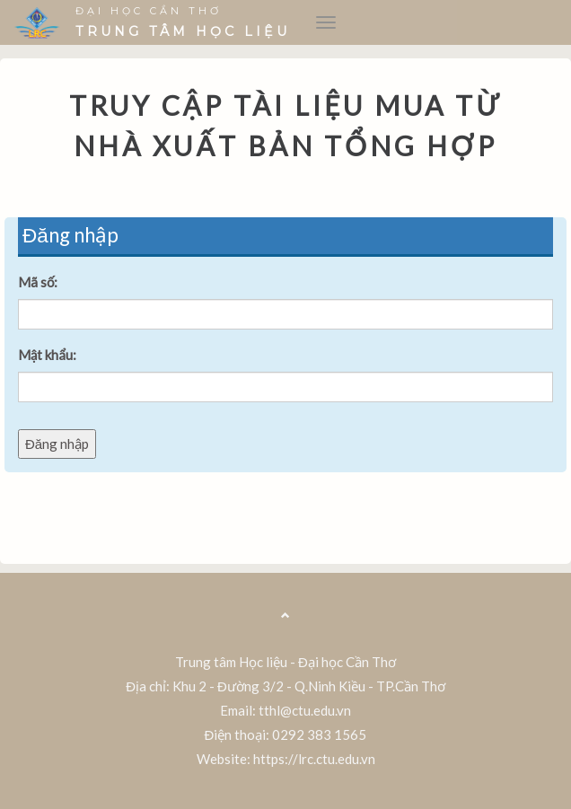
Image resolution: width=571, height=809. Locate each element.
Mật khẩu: (47, 355)
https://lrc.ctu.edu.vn (314, 759)
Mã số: (38, 282)
